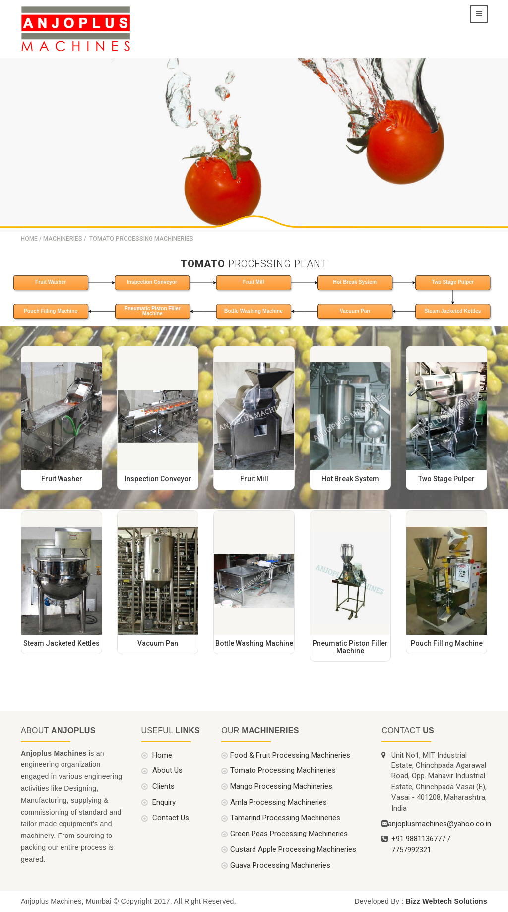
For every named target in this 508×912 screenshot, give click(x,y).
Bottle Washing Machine (253, 310)
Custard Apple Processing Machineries (293, 848)
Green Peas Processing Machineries (289, 833)
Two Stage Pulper (453, 282)
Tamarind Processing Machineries (285, 817)
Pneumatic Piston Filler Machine (153, 310)
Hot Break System (355, 282)
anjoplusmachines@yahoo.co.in (439, 823)
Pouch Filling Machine (50, 310)
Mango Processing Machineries (281, 785)
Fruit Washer (50, 282)
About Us (166, 769)
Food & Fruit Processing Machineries (290, 754)
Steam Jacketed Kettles (452, 310)
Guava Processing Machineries (280, 864)
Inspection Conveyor (152, 282)
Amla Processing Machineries (278, 801)
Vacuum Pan (355, 310)
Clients (162, 785)
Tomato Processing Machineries (283, 769)
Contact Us (169, 817)
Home (29, 238)
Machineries (62, 238)
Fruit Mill (253, 282)
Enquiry (163, 801)
